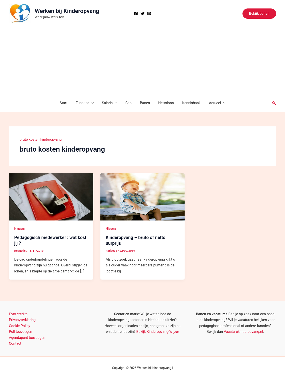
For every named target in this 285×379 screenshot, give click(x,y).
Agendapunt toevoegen (27, 338)
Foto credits (18, 314)
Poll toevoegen (20, 332)
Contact (15, 343)
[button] (259, 13)
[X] (142, 14)
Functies (87, 103)
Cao (129, 103)
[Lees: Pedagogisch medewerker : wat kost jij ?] (51, 196)
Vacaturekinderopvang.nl (243, 332)
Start (67, 103)
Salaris (111, 103)
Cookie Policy (19, 326)
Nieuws (19, 229)
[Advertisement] (142, 60)
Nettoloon (164, 103)
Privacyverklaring (22, 320)
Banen (144, 103)
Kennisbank (188, 103)
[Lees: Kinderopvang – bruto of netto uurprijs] (142, 196)
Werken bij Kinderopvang (67, 11)
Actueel (213, 103)
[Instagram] (149, 14)
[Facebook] (136, 14)
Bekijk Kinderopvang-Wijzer (157, 332)
